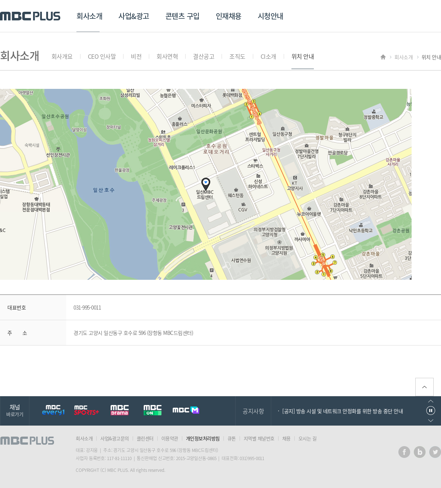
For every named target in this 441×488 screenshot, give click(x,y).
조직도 (237, 56)
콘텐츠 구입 (182, 16)
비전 (136, 56)
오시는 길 (307, 438)
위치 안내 (302, 56)
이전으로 (430, 401)
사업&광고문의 (114, 438)
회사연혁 (167, 56)
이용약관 (169, 438)
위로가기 (424, 387)
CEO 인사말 (102, 56)
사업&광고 (133, 16)
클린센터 (145, 438)
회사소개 (89, 16)
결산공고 (203, 56)
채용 (286, 438)
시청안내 (270, 16)
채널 (14, 409)
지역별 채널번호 (259, 438)
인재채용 (228, 16)
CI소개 (268, 56)
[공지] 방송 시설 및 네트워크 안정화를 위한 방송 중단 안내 (342, 411)
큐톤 (231, 438)
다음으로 (430, 421)
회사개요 (62, 56)
